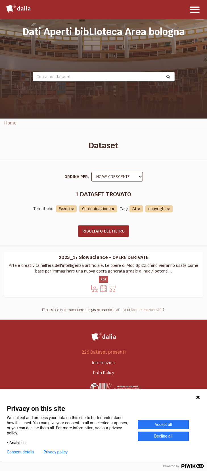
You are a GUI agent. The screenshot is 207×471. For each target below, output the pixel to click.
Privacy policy (55, 452)
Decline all (163, 436)
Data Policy (103, 372)
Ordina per (76, 176)
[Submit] (169, 76)
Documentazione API (147, 310)
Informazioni (104, 362)
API (119, 310)
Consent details (20, 452)
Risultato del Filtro (103, 231)
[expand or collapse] (195, 9)
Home (10, 123)
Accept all (163, 424)
